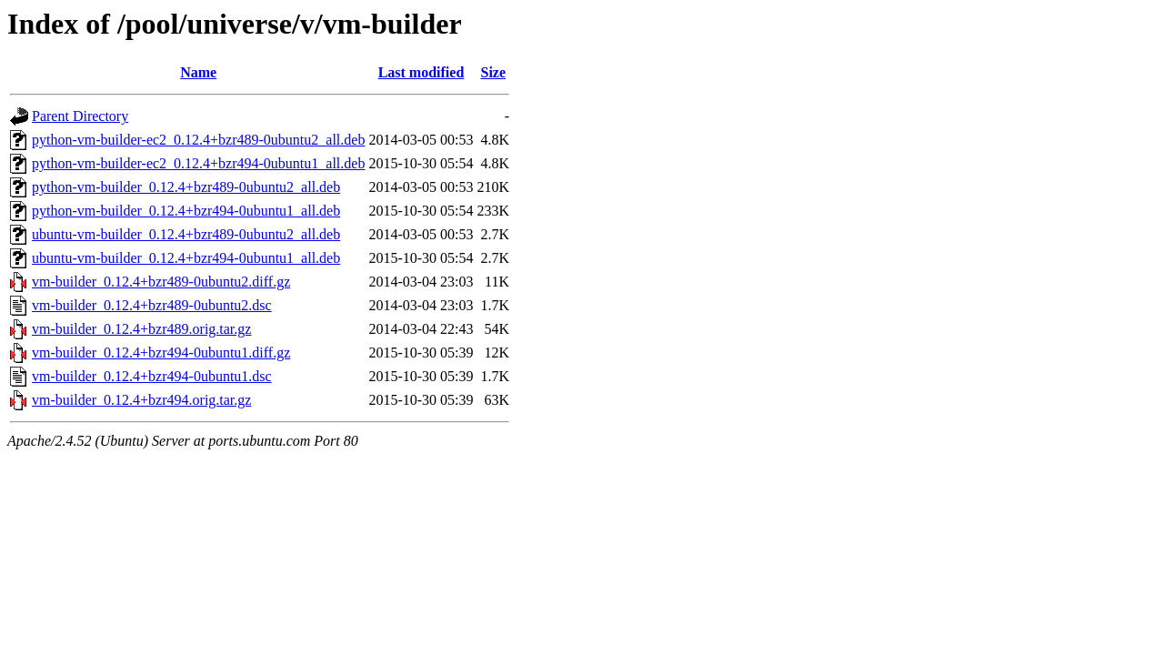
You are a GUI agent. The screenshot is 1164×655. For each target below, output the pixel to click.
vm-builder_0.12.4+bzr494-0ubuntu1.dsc (152, 376)
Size (494, 72)
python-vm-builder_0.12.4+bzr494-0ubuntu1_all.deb (186, 210)
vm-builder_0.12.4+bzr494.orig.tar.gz (141, 400)
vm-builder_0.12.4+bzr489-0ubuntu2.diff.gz (161, 281)
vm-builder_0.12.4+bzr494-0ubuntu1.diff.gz (161, 352)
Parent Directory (80, 116)
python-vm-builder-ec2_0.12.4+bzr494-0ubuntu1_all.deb (198, 163)
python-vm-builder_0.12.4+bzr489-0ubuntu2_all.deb (186, 187)
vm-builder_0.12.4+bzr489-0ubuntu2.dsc (152, 305)
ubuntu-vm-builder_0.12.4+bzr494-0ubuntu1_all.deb (186, 258)
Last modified (421, 72)
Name (198, 72)
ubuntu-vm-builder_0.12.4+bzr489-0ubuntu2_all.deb (186, 234)
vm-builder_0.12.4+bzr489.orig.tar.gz (141, 329)
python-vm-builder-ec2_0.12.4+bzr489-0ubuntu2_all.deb (198, 139)
